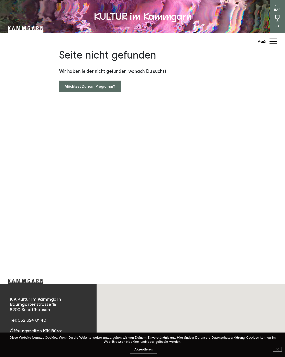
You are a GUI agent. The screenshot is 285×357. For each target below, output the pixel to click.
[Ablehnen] (277, 349)
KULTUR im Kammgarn (142, 16)
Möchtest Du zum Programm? (90, 86)
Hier (180, 337)
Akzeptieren (143, 349)
